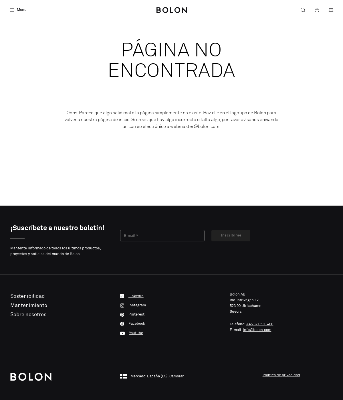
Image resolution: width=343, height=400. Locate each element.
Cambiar (176, 376)
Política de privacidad (281, 375)
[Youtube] (171, 333)
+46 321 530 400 (259, 324)
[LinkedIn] (171, 296)
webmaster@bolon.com (194, 126)
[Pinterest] (171, 314)
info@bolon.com (257, 330)
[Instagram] (171, 305)
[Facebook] (171, 323)
